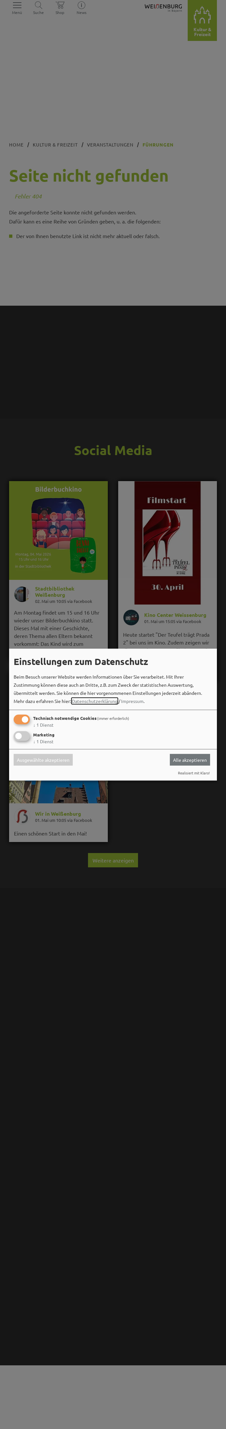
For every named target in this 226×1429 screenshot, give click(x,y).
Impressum (132, 701)
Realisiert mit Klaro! (194, 772)
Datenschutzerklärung (95, 701)
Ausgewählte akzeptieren (43, 760)
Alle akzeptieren (190, 760)
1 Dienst (43, 725)
